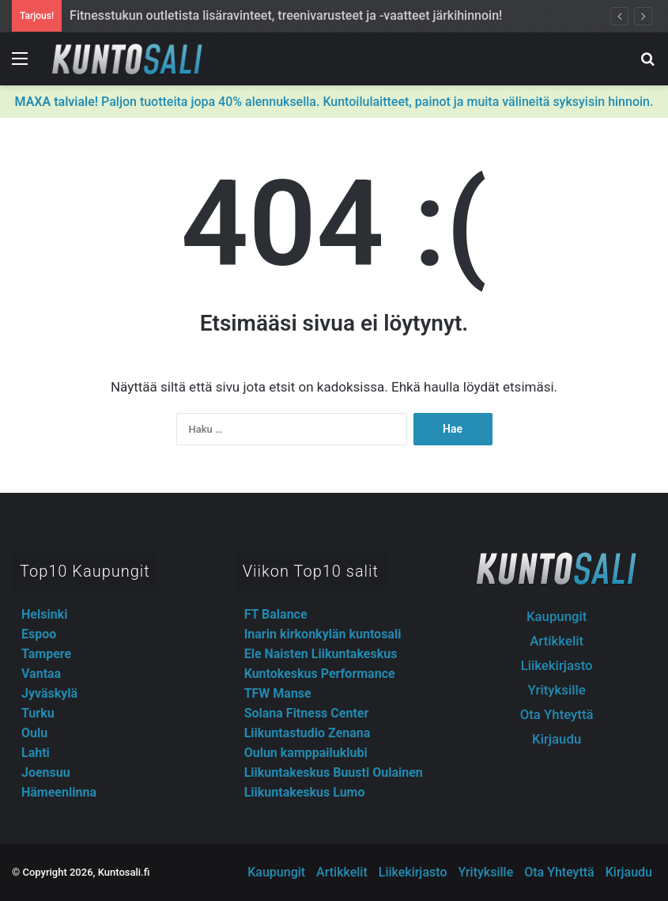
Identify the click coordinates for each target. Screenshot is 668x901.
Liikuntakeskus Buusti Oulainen (333, 772)
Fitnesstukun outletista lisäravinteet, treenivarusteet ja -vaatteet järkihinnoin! (286, 15)
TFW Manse (277, 693)
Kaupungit (556, 616)
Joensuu (45, 772)
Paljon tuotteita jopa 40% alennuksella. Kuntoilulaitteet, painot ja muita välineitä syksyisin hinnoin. (334, 101)
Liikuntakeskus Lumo (304, 792)
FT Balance (276, 614)
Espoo (38, 634)
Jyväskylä (49, 693)
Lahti (35, 752)
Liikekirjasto (557, 665)
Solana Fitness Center (306, 713)
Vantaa (41, 673)
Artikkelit (556, 641)
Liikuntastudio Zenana (307, 732)
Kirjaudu (556, 739)
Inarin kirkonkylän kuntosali (323, 634)
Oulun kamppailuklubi (306, 752)
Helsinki (44, 614)
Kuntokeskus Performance (319, 673)
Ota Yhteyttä (557, 714)
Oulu (34, 732)
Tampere (46, 653)
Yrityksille (557, 690)
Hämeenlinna (58, 792)
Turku (38, 713)
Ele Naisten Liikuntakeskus (321, 653)
